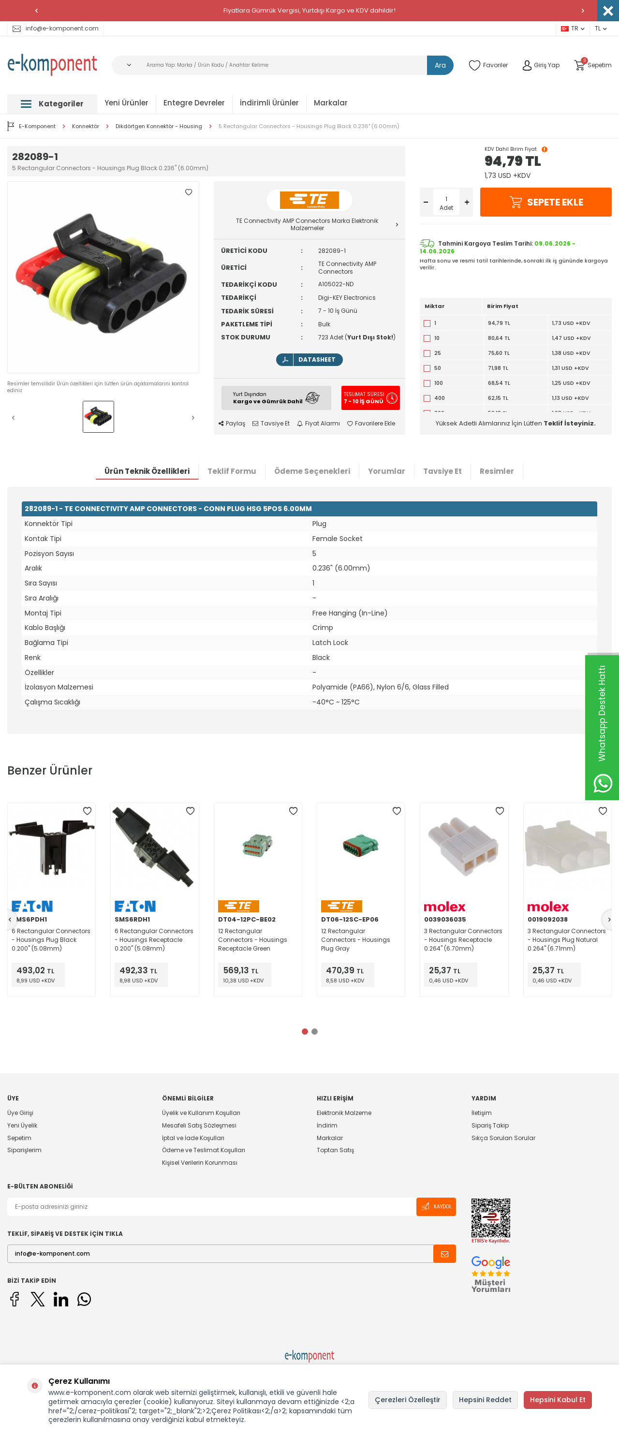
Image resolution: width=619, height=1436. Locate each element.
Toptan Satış (335, 1150)
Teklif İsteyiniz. (570, 423)
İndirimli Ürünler (269, 103)
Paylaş (232, 423)
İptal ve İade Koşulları (193, 1138)
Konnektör (85, 126)
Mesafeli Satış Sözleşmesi (199, 1125)
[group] (103, 277)
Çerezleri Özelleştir (408, 1400)
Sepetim (19, 1138)
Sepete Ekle (546, 202)
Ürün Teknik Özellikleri (147, 471)
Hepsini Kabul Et (558, 1400)
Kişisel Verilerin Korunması (199, 1162)
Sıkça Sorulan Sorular (503, 1138)
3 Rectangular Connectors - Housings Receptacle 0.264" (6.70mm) (463, 939)
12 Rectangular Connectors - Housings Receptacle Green (252, 939)
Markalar (331, 103)
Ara (440, 65)
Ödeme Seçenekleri (312, 471)
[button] (36, 10)
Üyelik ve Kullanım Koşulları (201, 1113)
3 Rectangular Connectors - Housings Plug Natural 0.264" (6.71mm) (567, 939)
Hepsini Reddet (485, 1400)
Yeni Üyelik (22, 1125)
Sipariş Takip (490, 1125)
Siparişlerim (24, 1150)
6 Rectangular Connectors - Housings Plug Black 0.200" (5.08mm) (51, 939)
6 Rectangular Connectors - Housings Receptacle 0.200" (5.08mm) (154, 939)
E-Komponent (31, 126)
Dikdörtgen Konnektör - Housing (159, 126)
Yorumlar (386, 471)
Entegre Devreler (194, 103)
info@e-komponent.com (56, 28)
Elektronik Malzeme (344, 1113)
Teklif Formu (231, 471)
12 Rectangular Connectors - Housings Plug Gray (355, 939)
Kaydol (436, 1206)
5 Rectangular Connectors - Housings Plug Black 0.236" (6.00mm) (309, 126)
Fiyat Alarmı (318, 423)
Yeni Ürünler (126, 103)
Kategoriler (52, 104)
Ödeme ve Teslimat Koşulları (203, 1150)
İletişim (482, 1113)
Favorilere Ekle (371, 423)
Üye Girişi (20, 1113)
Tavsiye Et (271, 423)
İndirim (327, 1125)
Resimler (497, 471)
